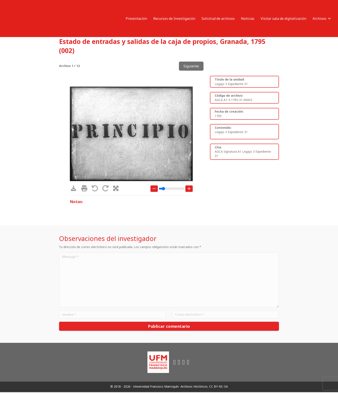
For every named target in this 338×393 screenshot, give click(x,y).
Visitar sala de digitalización (283, 18)
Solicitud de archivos (218, 18)
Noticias (247, 18)
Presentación (136, 18)
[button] (329, 18)
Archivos (319, 18)
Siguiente (191, 66)
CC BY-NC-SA (218, 387)
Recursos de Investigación (174, 18)
